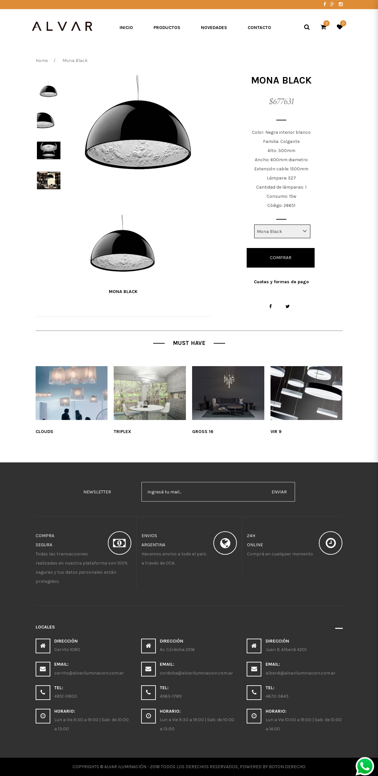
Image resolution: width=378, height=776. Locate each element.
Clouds (44, 431)
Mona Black (123, 291)
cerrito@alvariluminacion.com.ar (89, 673)
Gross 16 (202, 431)
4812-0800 (65, 696)
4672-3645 (277, 696)
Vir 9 (276, 431)
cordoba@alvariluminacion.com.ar (196, 673)
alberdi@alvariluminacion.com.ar (301, 673)
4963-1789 (171, 696)
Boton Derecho (287, 766)
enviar (279, 492)
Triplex (122, 431)
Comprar (280, 257)
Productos (167, 27)
